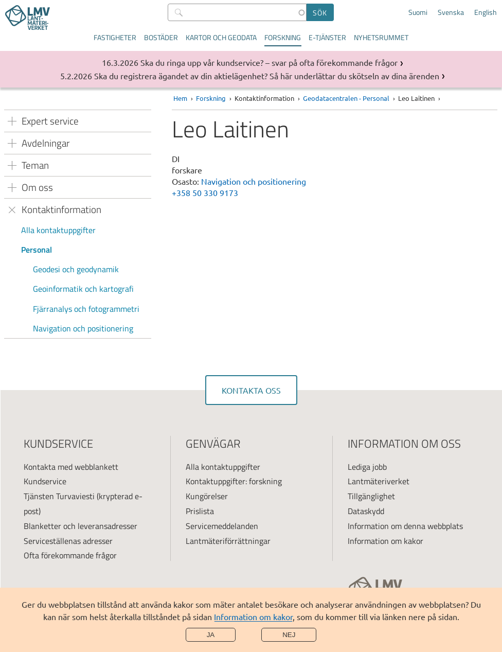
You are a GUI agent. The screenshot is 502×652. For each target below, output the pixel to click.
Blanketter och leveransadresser (80, 526)
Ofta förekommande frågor (70, 555)
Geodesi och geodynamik (76, 269)
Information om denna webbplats (405, 526)
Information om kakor (253, 616)
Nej (288, 635)
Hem (180, 98)
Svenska (451, 12)
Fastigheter (115, 37)
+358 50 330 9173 (205, 192)
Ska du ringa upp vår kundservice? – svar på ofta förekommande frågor (269, 62)
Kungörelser (207, 496)
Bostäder (161, 37)
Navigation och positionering (83, 328)
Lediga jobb (367, 467)
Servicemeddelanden (222, 526)
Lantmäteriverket (378, 481)
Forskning (282, 37)
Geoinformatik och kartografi (83, 289)
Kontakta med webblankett (71, 467)
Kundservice (45, 481)
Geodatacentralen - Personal (346, 98)
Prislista (200, 511)
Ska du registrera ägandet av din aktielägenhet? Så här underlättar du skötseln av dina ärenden (266, 76)
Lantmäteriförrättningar (228, 541)
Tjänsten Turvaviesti (59, 496)
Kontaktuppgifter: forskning (234, 481)
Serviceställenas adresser (68, 541)
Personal (36, 249)
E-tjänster (327, 37)
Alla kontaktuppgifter (58, 230)
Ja (211, 635)
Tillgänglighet (371, 496)
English (485, 12)
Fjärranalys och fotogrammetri (86, 309)
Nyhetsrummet (381, 37)
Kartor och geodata (221, 37)
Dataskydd (366, 511)
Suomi (417, 12)
